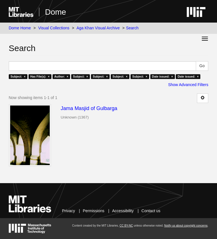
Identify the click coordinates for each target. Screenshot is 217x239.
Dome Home (20, 28)
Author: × (61, 76)
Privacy (68, 211)
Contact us (151, 211)
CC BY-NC (126, 225)
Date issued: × (162, 76)
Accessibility (123, 211)
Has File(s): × (40, 76)
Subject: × (17, 76)
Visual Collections (53, 28)
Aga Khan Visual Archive (98, 28)
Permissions (93, 211)
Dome (55, 12)
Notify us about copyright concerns (185, 225)
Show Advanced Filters (188, 84)
